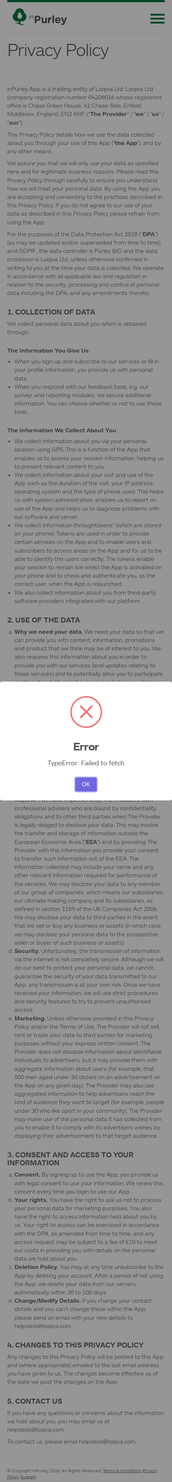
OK (86, 784)
